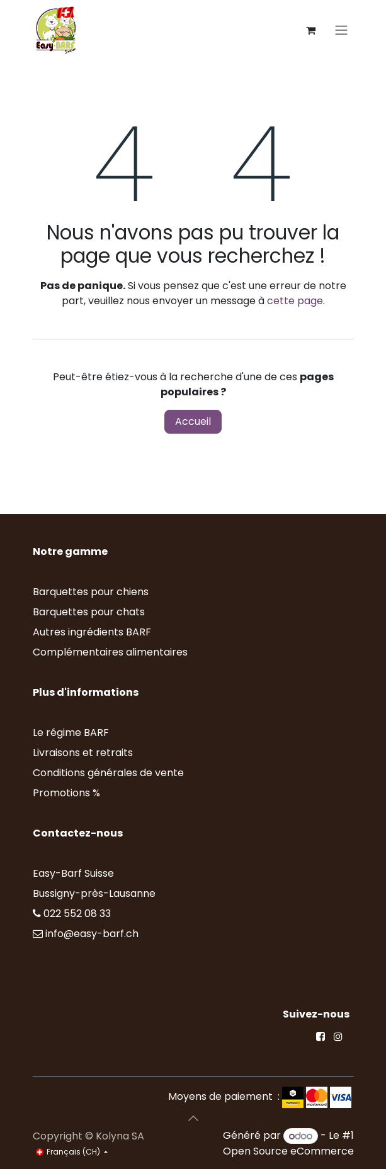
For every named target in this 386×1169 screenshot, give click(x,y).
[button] (193, 1118)
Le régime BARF (71, 732)
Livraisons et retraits (83, 752)
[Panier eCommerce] (311, 30)
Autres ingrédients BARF (92, 632)
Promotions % (68, 793)
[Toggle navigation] (341, 30)
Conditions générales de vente (108, 773)
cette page (295, 301)
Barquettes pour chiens (91, 591)
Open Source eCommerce (288, 1151)
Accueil (193, 421)
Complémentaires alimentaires (110, 652)
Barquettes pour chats (89, 612)
